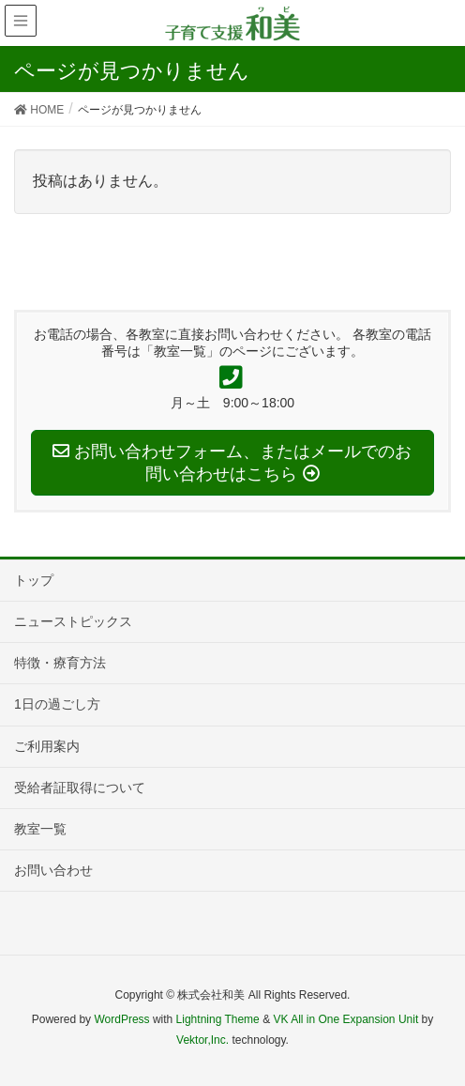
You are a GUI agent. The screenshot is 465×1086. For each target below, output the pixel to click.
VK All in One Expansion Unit (345, 1019)
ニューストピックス (73, 621)
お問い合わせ (53, 870)
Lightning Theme (218, 1019)
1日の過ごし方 (57, 703)
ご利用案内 (47, 746)
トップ (33, 580)
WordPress (121, 1019)
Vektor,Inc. (202, 1040)
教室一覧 (40, 828)
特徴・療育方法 (60, 662)
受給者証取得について (79, 787)
